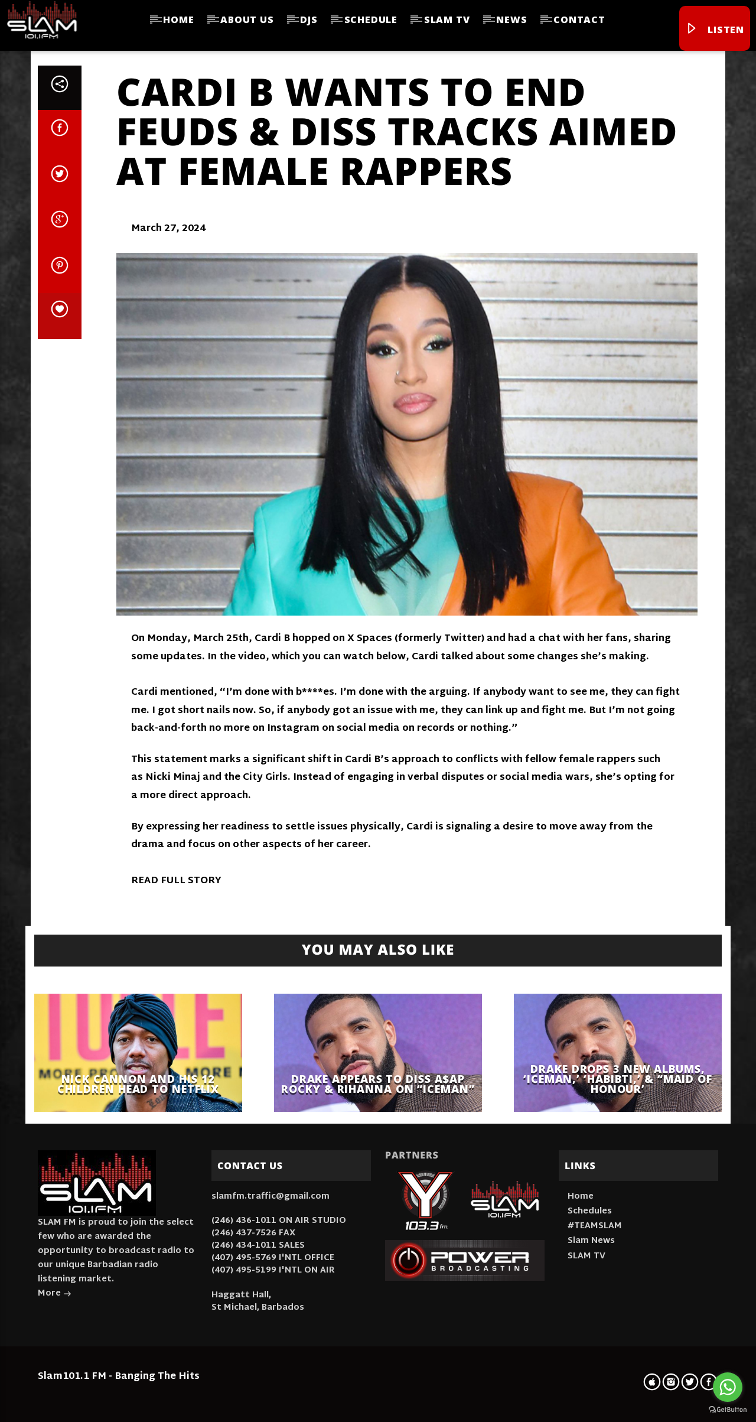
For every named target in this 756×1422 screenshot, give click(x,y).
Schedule (370, 19)
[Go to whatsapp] (727, 1387)
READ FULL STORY (176, 881)
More (54, 1294)
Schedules (590, 1211)
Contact (579, 19)
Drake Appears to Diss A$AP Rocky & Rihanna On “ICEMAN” (377, 1084)
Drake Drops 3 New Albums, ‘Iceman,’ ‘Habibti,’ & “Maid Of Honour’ (617, 1079)
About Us (246, 19)
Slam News (591, 1241)
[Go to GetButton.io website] (728, 1410)
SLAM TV (447, 19)
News (511, 19)
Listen (714, 29)
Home (178, 19)
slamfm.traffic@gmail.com (270, 1196)
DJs (308, 19)
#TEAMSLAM (595, 1226)
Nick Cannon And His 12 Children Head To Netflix (138, 1084)
